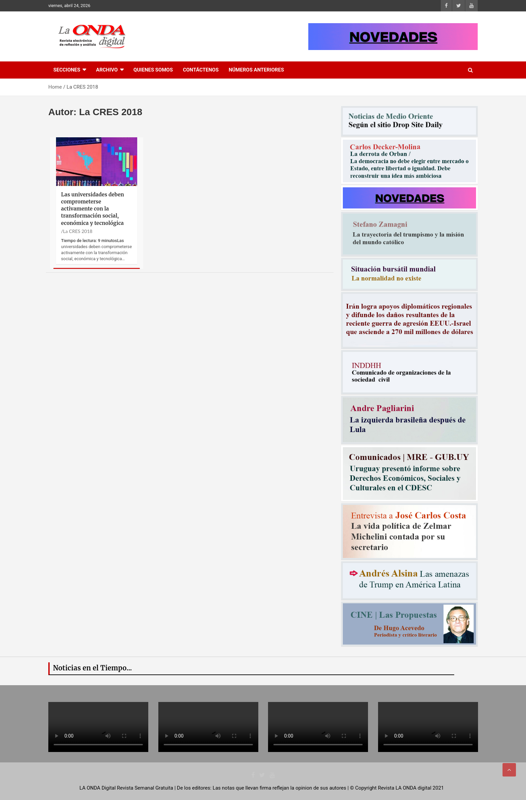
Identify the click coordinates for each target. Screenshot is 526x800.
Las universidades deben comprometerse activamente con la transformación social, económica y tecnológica (92, 208)
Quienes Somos (153, 70)
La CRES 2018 (78, 231)
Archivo (107, 70)
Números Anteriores (256, 70)
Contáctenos (200, 70)
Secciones (66, 70)
